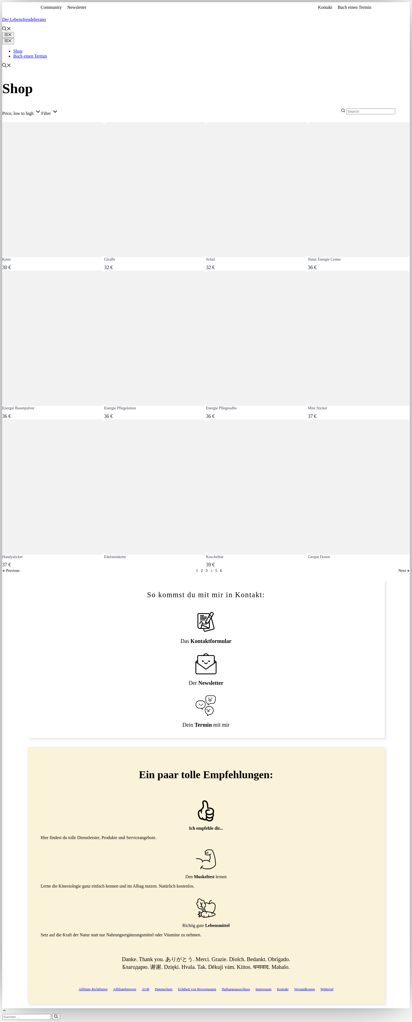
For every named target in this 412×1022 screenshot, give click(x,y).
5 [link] (216, 571)
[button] (6, 29)
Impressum (263, 989)
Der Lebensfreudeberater (24, 19)
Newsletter (76, 7)
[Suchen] (56, 1017)
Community (51, 7)
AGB (145, 989)
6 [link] (221, 571)
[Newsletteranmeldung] (206, 669)
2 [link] (202, 571)
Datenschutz (164, 989)
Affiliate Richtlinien (93, 989)
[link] (11, 571)
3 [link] (207, 571)
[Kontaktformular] (206, 627)
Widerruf (327, 989)
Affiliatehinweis (124, 989)
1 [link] (197, 571)
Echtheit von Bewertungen (197, 989)
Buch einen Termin (354, 7)
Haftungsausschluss (236, 989)
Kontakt (325, 7)
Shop (17, 51)
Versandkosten (304, 989)
